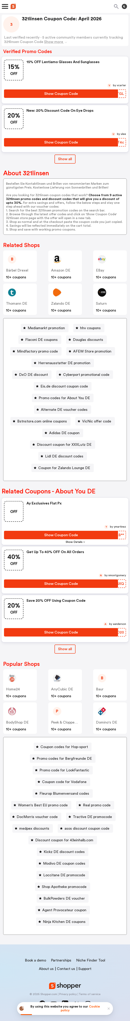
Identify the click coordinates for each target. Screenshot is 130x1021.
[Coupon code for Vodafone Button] (62, 782)
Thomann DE (16, 303)
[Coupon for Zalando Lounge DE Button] (62, 468)
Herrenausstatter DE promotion (64, 363)
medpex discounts (34, 828)
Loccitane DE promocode (64, 875)
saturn (101, 303)
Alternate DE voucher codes (64, 409)
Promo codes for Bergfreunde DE (64, 758)
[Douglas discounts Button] (86, 339)
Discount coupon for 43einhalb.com (64, 840)
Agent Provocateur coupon (64, 910)
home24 (13, 689)
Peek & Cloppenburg (67, 722)
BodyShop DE (17, 722)
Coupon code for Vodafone (64, 782)
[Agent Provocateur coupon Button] (62, 910)
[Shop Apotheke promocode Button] (62, 887)
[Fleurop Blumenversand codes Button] (63, 793)
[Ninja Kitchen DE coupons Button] (62, 921)
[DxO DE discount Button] (31, 374)
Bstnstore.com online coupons (42, 421)
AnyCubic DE (62, 689)
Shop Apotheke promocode (64, 887)
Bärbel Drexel (17, 270)
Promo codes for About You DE (64, 398)
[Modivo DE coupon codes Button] (62, 863)
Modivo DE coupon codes (64, 863)
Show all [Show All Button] (65, 159)
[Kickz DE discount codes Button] (62, 852)
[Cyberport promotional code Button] (84, 374)
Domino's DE (106, 722)
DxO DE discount (33, 374)
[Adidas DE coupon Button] (62, 433)
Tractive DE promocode (92, 817)
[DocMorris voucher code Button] (35, 817)
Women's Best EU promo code (43, 805)
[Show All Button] (65, 649)
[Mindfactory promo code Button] (35, 351)
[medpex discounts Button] (32, 828)
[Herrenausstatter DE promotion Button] (62, 363)
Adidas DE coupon (64, 433)
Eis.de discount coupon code (64, 386)
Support (84, 969)
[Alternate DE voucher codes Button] (62, 409)
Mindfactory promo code (37, 351)
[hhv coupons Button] (88, 328)
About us (46, 969)
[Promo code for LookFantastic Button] (63, 770)
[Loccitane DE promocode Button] (62, 875)
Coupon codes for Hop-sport (64, 747)
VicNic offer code (96, 421)
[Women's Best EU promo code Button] (41, 805)
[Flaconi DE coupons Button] (39, 339)
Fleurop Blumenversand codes (64, 793)
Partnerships (61, 960)
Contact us (66, 969)
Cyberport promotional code (86, 374)
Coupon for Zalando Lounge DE (64, 468)
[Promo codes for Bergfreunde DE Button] (63, 758)
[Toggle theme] (124, 6)
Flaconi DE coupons (41, 339)
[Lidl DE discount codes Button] (62, 456)
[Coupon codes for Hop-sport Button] (63, 747)
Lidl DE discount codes (64, 456)
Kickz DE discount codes (64, 852)
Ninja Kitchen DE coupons (64, 922)
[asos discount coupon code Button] (85, 828)
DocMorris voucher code (37, 817)
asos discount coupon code (86, 828)
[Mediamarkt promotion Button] (45, 328)
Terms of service (90, 994)
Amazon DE (60, 270)
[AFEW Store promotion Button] (90, 351)
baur (100, 689)
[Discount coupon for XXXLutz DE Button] (62, 444)
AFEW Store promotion (92, 351)
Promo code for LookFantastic (64, 770)
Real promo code (97, 805)
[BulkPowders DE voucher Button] (63, 898)
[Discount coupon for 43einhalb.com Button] (62, 840)
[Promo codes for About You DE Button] (63, 398)
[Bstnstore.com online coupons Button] (40, 421)
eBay (100, 270)
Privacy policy (68, 994)
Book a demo (35, 960)
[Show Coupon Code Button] (61, 93)
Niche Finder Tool (90, 960)
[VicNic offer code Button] (95, 421)
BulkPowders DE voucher (64, 898)
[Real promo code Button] (95, 805)
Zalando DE (60, 303)
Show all (65, 649)
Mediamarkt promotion (46, 328)
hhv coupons (90, 328)
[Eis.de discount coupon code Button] (63, 386)
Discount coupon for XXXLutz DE (64, 444)
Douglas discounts (88, 339)
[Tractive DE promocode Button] (91, 817)
